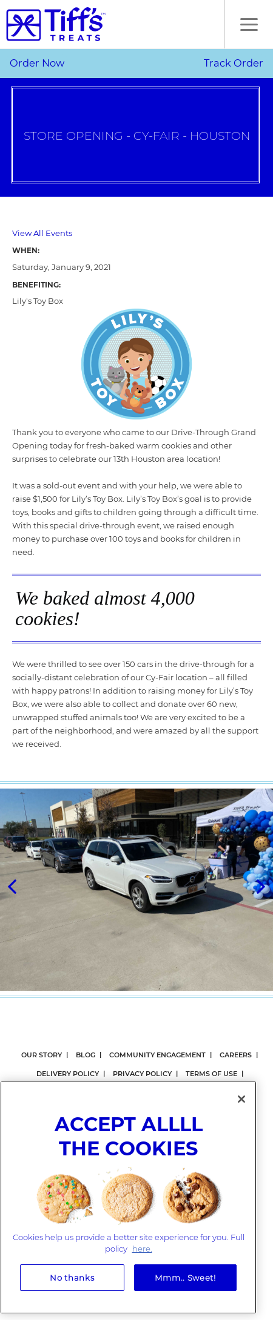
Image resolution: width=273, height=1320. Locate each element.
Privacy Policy (142, 1073)
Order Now (37, 63)
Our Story (41, 1055)
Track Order (233, 63)
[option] (136, 890)
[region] (128, 1197)
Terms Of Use (211, 1073)
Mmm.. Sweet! (185, 1277)
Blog (85, 1055)
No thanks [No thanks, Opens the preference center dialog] (72, 1277)
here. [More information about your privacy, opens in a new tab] (142, 1248)
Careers (236, 1055)
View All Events (42, 233)
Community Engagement (157, 1055)
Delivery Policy (67, 1073)
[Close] (241, 1099)
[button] (248, 24)
